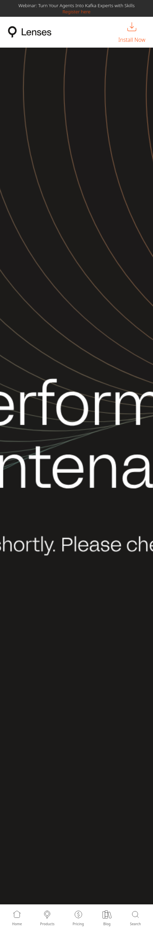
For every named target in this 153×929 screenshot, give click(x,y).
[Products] (47, 917)
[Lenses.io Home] (30, 32)
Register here (76, 12)
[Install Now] (132, 32)
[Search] (135, 917)
